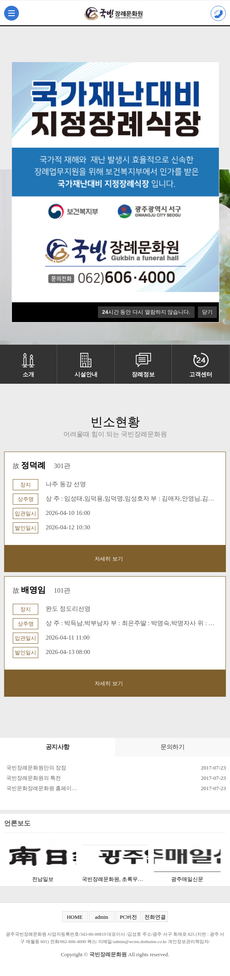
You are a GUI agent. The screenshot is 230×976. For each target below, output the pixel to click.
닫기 (207, 312)
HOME (74, 917)
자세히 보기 (109, 559)
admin (102, 917)
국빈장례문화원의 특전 (33, 778)
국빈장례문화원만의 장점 (36, 768)
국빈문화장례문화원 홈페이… (41, 788)
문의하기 (172, 747)
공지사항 (58, 747)
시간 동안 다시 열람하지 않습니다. (146, 312)
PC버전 (128, 917)
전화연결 (155, 917)
